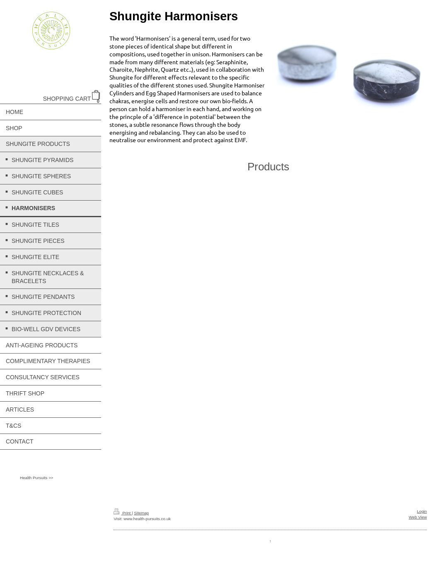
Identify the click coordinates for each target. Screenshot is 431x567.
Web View (418, 517)
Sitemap (141, 513)
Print (123, 513)
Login (422, 511)
